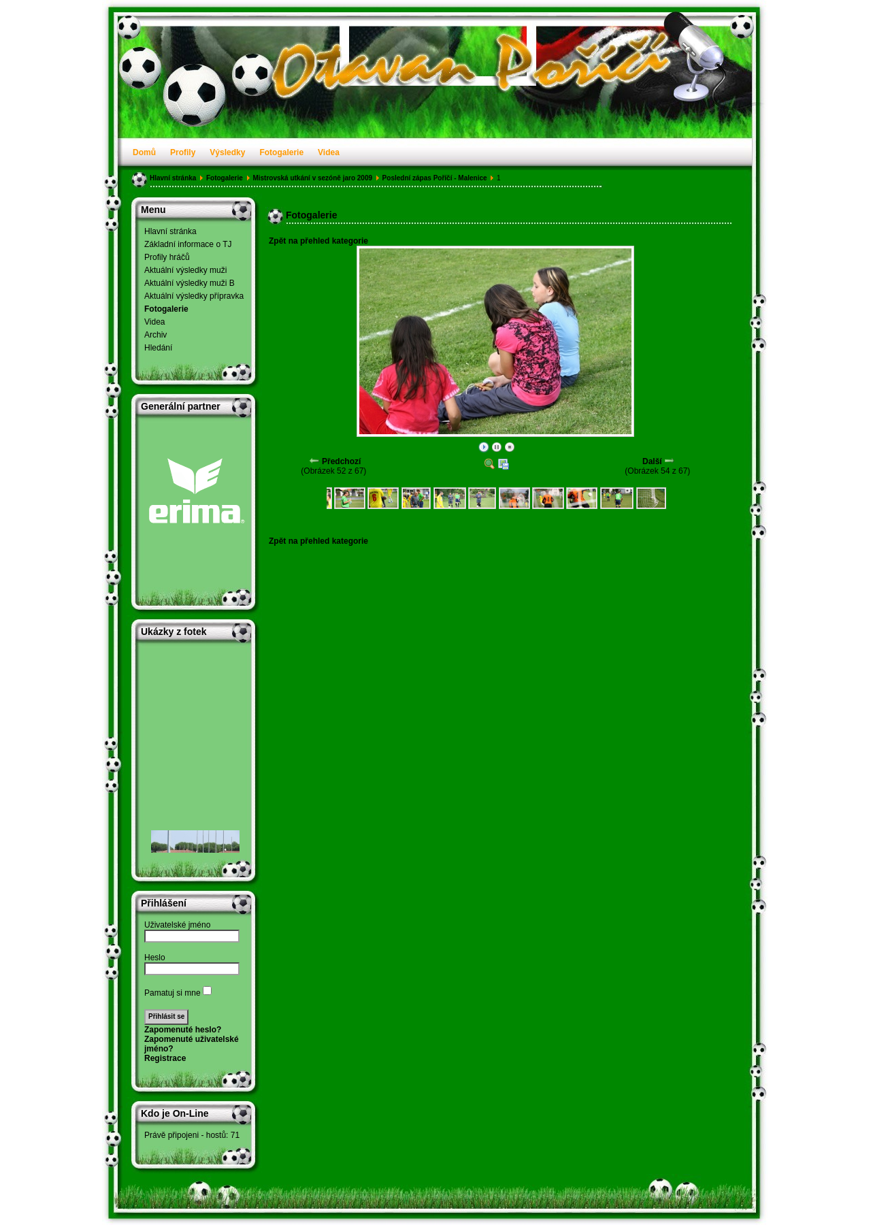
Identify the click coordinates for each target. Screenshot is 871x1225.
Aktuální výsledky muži (185, 270)
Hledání (158, 348)
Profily (182, 152)
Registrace (165, 1058)
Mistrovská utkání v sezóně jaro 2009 (312, 178)
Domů (144, 152)
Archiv (155, 335)
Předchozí (341, 461)
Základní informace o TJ (188, 244)
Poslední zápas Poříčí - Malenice (434, 178)
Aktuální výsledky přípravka (194, 296)
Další (652, 461)
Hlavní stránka (173, 178)
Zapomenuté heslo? (182, 1029)
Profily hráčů (167, 257)
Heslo (154, 957)
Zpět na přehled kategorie (318, 241)
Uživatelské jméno (177, 925)
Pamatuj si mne (172, 993)
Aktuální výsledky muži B (189, 283)
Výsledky (227, 152)
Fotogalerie (281, 152)
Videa (329, 152)
